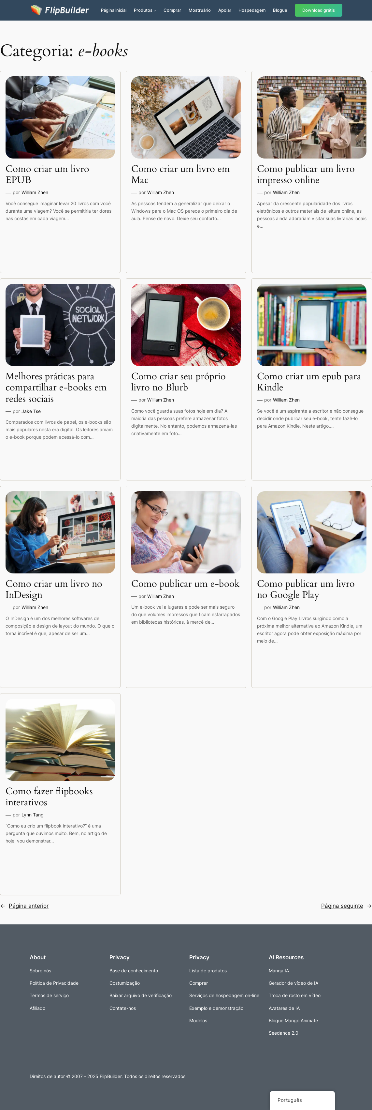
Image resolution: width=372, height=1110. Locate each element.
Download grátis (318, 10)
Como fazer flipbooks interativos (49, 797)
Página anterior (24, 906)
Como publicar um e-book (185, 583)
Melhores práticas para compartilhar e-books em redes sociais (56, 387)
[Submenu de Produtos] (154, 10)
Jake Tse (31, 411)
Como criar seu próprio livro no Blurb (178, 382)
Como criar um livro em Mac (180, 174)
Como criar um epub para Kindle (309, 382)
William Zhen (34, 192)
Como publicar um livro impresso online (306, 174)
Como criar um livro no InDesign (54, 589)
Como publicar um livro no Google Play (306, 589)
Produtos (143, 10)
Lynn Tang (32, 814)
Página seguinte (346, 906)
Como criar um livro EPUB (47, 174)
